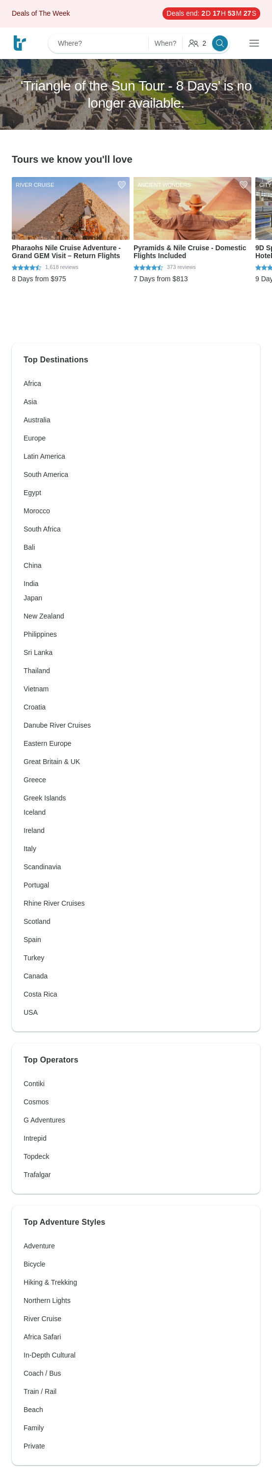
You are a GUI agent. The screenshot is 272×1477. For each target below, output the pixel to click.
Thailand (37, 671)
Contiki (34, 1084)
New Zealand (44, 616)
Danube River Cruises (57, 725)
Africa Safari (42, 1337)
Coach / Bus (42, 1373)
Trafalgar (37, 1175)
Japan (33, 598)
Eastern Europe (47, 743)
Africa (32, 383)
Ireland (34, 830)
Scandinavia (42, 867)
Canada (36, 976)
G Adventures (44, 1120)
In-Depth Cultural (50, 1355)
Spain (32, 940)
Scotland (37, 921)
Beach (33, 1410)
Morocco (37, 511)
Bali (29, 547)
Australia (37, 420)
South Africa (42, 529)
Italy (30, 849)
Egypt (32, 493)
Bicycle (34, 1264)
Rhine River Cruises (54, 903)
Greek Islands (45, 798)
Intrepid (35, 1138)
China (33, 565)
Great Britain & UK (52, 762)
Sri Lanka (38, 652)
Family (34, 1428)
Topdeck (36, 1156)
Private (34, 1446)
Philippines (40, 634)
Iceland (35, 812)
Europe (35, 438)
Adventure (39, 1246)
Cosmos (36, 1102)
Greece (35, 780)
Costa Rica (40, 994)
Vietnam (36, 689)
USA (31, 1012)
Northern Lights (47, 1300)
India (31, 584)
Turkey (34, 958)
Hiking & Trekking (50, 1282)
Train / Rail (40, 1391)
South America (46, 474)
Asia (30, 402)
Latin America (44, 456)
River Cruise (42, 1319)
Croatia (35, 707)
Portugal (36, 885)
